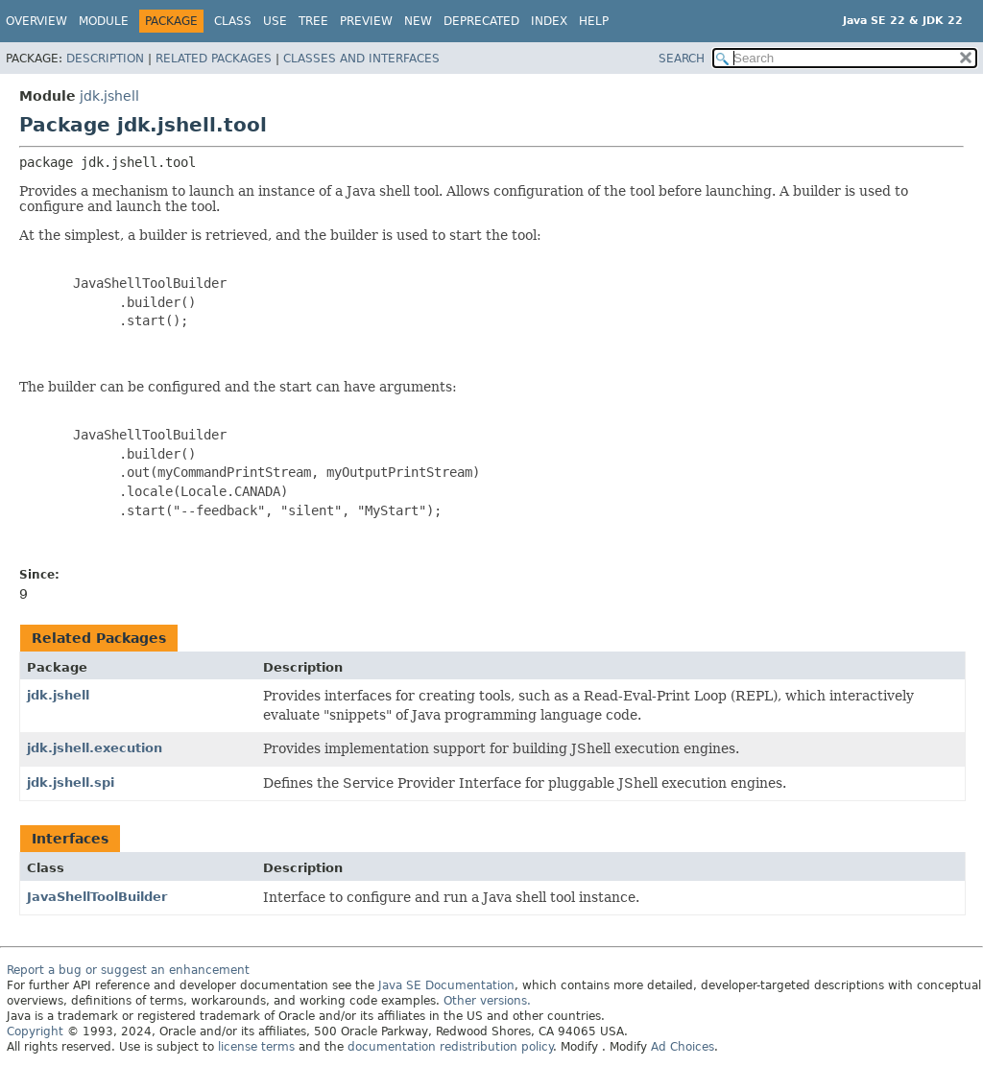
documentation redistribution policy (450, 1047)
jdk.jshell (109, 96)
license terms (256, 1047)
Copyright (35, 1031)
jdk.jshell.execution (94, 748)
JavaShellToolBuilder (97, 896)
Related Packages (214, 58)
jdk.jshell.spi (70, 782)
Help (594, 21)
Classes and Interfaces (361, 58)
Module (104, 21)
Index (549, 21)
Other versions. (487, 1001)
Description (105, 58)
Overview (36, 21)
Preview (366, 21)
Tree (313, 21)
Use (275, 21)
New (418, 21)
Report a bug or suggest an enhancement (128, 970)
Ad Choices (682, 1047)
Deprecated (481, 21)
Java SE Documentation (446, 985)
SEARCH (682, 58)
